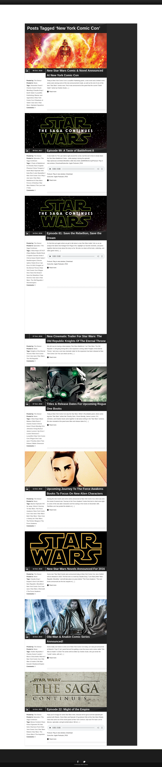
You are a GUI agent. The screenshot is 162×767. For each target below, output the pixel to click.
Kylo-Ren (30, 173)
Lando (39, 654)
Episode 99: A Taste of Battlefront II (70, 150)
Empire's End (31, 581)
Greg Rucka (38, 429)
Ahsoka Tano (32, 166)
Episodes (37, 158)
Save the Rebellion (33, 275)
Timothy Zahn (35, 441)
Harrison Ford (35, 727)
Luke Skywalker (39, 173)
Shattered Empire (38, 664)
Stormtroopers (31, 283)
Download (69, 174)
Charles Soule (31, 88)
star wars (35, 103)
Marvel (42, 656)
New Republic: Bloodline (35, 584)
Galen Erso (35, 263)
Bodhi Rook (41, 253)
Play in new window (59, 174)
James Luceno (31, 431)
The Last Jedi (40, 185)
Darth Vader (30, 93)
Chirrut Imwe (31, 258)
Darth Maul (30, 170)
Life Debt (40, 581)
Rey (43, 175)
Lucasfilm (30, 436)
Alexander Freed (36, 85)
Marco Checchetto (33, 656)
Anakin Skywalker (36, 652)
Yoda (29, 188)
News (35, 83)
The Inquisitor (40, 734)
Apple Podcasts (59, 176)
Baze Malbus (31, 253)
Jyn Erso (40, 431)
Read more (52, 91)
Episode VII (40, 504)
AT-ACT (42, 250)
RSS (66, 176)
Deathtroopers (31, 260)
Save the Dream (35, 273)
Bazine (33, 504)
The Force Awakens (33, 591)
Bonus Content (36, 722)
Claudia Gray (38, 90)
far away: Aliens (32, 506)
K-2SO (33, 265)
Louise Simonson (32, 433)
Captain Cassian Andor (35, 255)
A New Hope (35, 250)
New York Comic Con (34, 175)
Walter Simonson (38, 443)
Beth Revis (36, 421)
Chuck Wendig (36, 426)
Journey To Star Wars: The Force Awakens (35, 508)
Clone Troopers (38, 168)
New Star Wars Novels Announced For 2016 (76, 568)
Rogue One (34, 438)
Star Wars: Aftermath (38, 589)
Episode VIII (39, 170)
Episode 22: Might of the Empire (68, 709)
